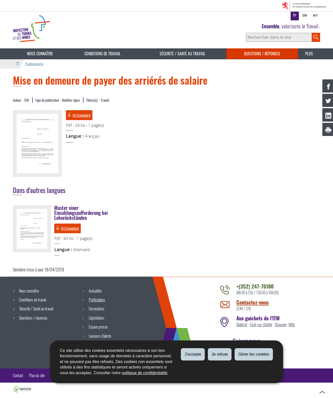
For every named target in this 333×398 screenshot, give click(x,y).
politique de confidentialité (144, 373)
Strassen (280, 325)
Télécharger (78, 115)
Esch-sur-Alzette (261, 325)
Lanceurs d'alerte (100, 336)
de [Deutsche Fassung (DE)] (304, 15)
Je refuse (220, 354)
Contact (18, 375)
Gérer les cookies (253, 354)
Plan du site (37, 375)
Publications (34, 64)
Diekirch (241, 325)
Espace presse (98, 327)
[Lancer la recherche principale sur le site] (316, 37)
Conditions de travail (102, 54)
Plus (309, 54)
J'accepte (193, 354)
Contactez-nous (252, 302)
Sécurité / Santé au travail (182, 54)
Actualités (95, 291)
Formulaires (96, 309)
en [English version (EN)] (315, 15)
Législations (96, 318)
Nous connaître (40, 54)
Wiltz (291, 325)
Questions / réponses (262, 54)
